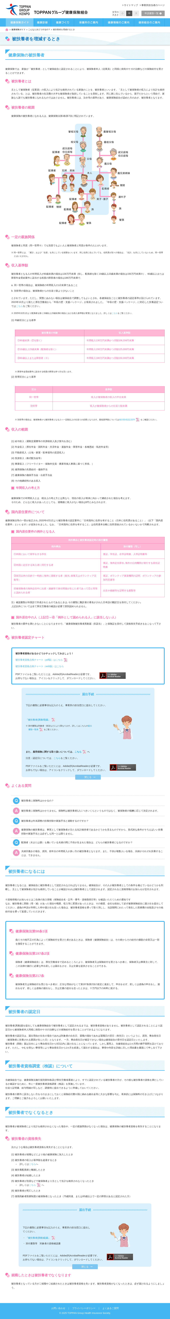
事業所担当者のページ (153, 5)
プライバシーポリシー (83, 1308)
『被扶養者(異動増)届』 (38, 719)
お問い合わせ (58, 1308)
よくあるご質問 (110, 1308)
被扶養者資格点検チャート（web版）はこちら (39, 666)
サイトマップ (131, 5)
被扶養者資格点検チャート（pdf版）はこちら (39, 659)
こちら (19, 306)
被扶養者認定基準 (127, 419)
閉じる (88, 777)
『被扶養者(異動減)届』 (38, 1237)
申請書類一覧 (153, 13)
